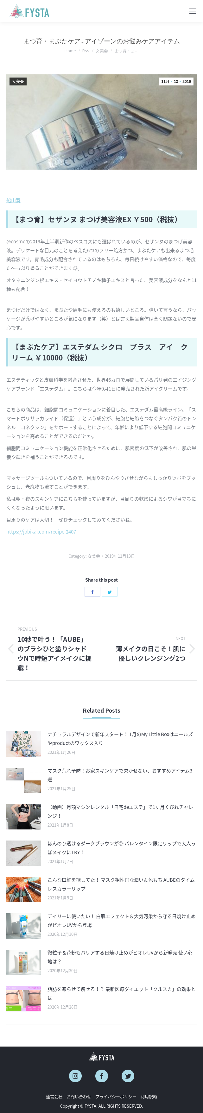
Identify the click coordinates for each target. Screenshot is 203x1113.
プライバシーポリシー (115, 1096)
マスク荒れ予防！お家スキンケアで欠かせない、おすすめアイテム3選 (120, 775)
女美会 (18, 81)
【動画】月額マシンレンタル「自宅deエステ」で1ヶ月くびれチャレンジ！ (120, 811)
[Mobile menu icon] (193, 11)
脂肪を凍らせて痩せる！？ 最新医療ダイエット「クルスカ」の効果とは (122, 993)
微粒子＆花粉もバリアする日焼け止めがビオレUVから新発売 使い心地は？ (120, 957)
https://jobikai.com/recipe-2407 (41, 531)
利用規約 (149, 1096)
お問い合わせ (79, 1096)
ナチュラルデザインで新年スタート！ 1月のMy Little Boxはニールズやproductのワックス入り (120, 739)
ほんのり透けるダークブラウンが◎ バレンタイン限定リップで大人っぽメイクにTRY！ (122, 848)
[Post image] (23, 744)
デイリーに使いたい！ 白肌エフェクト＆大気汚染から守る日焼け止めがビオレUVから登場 (122, 921)
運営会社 (54, 1096)
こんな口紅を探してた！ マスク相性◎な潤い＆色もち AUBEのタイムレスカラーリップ (121, 884)
